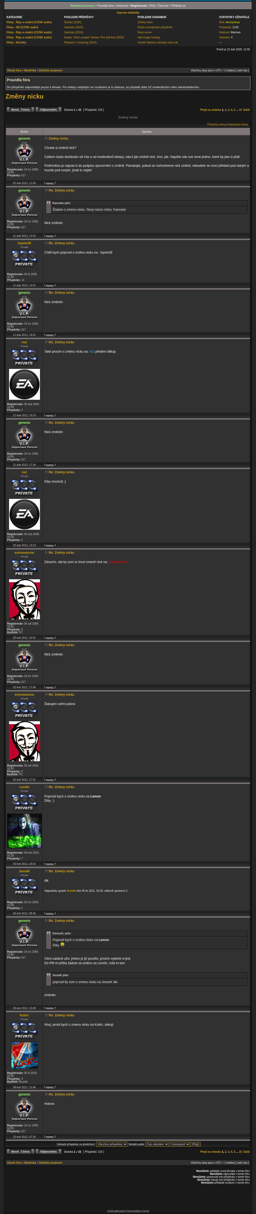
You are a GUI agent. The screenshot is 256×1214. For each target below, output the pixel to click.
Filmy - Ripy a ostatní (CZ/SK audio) (29, 22)
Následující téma (238, 124)
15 (240, 109)
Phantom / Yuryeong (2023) (80, 42)
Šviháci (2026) (72, 22)
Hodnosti (122, 5)
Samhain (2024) (73, 27)
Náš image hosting (149, 37)
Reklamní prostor (82, 5)
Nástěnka (30, 70)
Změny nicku (145, 22)
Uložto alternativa (116, 1210)
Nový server (145, 32)
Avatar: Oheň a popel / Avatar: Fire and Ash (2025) (94, 37)
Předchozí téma (216, 124)
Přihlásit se (178, 5)
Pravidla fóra (105, 5)
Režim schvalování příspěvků (155, 27)
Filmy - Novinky (16, 42)
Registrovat (139, 5)
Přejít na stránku (210, 109)
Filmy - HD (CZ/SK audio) (22, 27)
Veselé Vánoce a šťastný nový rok (158, 42)
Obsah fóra (14, 70)
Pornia (145, 1210)
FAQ (152, 5)
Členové (163, 5)
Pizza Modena (133, 1210)
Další (246, 109)
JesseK (71, 890)
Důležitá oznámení (50, 70)
